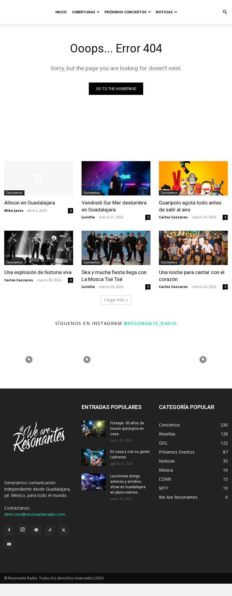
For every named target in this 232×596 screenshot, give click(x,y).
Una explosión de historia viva (37, 272)
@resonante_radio (150, 323)
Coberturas (86, 12)
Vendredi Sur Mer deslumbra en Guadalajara (114, 206)
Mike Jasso (13, 210)
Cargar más (116, 299)
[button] (225, 12)
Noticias (166, 12)
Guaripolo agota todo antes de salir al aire (190, 206)
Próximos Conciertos (128, 12)
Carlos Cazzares (173, 217)
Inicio (60, 12)
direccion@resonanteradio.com (34, 514)
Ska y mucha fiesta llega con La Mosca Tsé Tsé (114, 275)
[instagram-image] (29, 359)
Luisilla (88, 217)
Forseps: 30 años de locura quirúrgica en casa (127, 428)
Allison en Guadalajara (29, 203)
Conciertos (14, 193)
